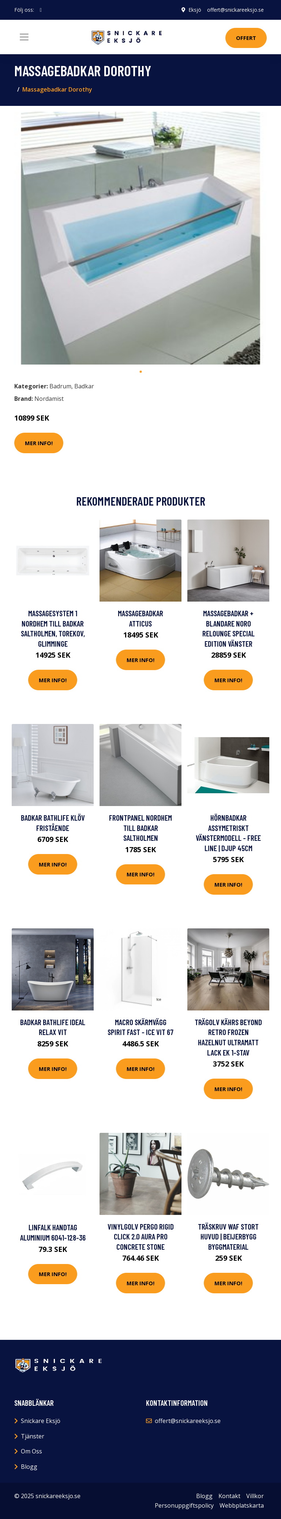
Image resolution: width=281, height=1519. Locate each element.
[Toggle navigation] (24, 37)
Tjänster (32, 1436)
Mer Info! (39, 443)
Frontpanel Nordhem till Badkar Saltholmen (140, 827)
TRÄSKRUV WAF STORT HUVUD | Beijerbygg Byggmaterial (228, 1236)
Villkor (255, 1496)
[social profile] (41, 10)
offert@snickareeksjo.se (235, 9)
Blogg (29, 1467)
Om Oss (31, 1451)
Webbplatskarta (242, 1505)
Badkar (84, 386)
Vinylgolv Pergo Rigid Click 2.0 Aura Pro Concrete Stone (141, 1236)
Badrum (60, 386)
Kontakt (229, 1496)
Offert (246, 37)
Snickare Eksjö (40, 1421)
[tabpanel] (140, 238)
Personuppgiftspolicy (184, 1505)
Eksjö (194, 9)
